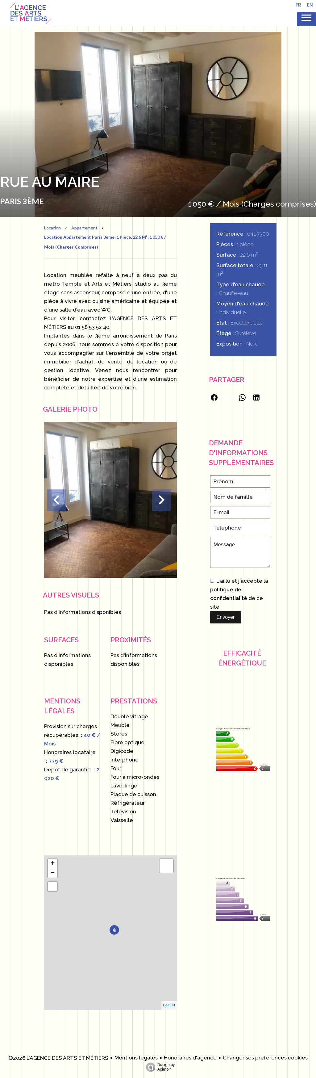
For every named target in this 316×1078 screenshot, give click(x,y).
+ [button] (53, 863)
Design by (159, 1067)
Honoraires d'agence (190, 1058)
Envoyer (226, 617)
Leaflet (169, 1005)
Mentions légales (136, 1058)
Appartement (84, 227)
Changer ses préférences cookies (265, 1058)
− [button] (53, 873)
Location (52, 227)
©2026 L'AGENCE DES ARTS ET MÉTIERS (58, 1058)
